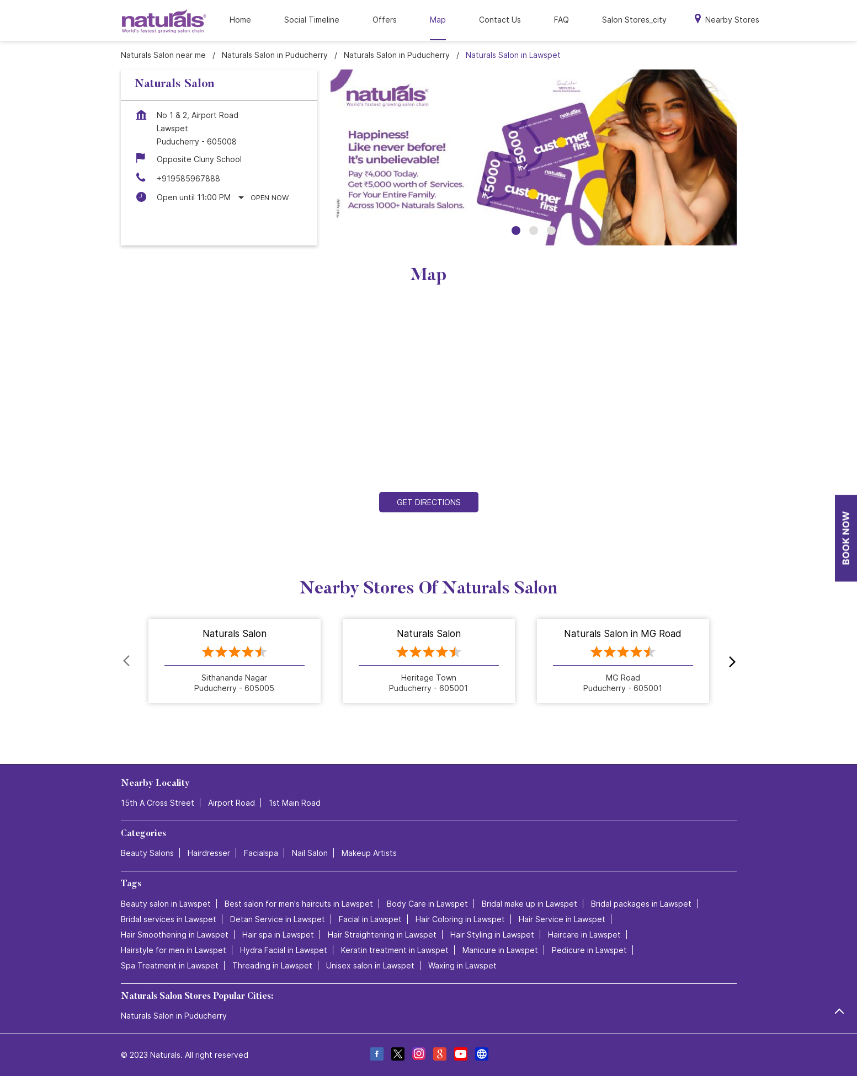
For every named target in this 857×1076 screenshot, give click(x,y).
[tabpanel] (534, 157)
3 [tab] (551, 230)
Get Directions (429, 502)
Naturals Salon (235, 634)
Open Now (270, 197)
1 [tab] (516, 230)
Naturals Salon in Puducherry (174, 1015)
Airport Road (231, 802)
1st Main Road (295, 802)
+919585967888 (188, 178)
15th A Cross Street (157, 802)
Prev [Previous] (127, 661)
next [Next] (730, 661)
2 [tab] (533, 230)
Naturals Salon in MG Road (623, 634)
